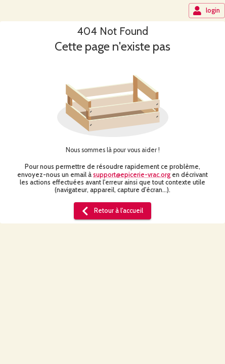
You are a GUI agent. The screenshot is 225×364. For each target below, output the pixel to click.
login (206, 10)
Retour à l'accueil (111, 211)
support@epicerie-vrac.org (131, 174)
